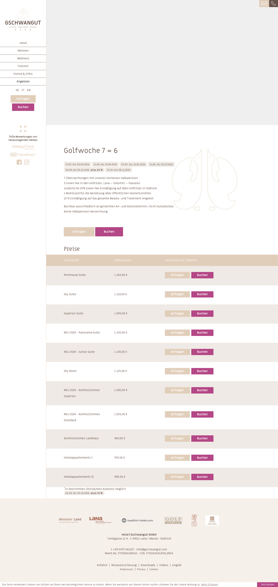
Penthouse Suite (75, 275)
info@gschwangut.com (151, 549)
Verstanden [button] (267, 584)
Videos (163, 565)
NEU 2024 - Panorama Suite (82, 333)
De (17, 90)
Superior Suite (73, 313)
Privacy (141, 569)
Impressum (126, 569)
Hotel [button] (23, 43)
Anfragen (23, 99)
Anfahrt (102, 565)
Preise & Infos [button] (23, 74)
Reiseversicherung (124, 565)
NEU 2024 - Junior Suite (79, 352)
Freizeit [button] (23, 66)
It (23, 90)
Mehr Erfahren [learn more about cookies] (209, 584)
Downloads (148, 565)
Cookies (153, 569)
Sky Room (70, 371)
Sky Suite (70, 294)
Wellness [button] (23, 58)
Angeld (176, 565)
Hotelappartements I (78, 458)
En (28, 90)
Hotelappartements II (79, 477)
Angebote (23, 81)
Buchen (23, 107)
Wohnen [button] (23, 51)
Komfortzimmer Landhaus (81, 438)
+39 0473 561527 (123, 549)
